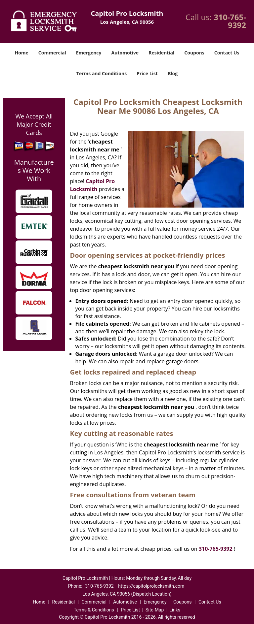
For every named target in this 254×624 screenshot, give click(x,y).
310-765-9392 (230, 21)
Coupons (194, 52)
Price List (147, 73)
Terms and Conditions (101, 73)
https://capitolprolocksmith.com (151, 586)
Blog (173, 73)
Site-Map (155, 609)
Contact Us (226, 52)
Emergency (89, 52)
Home (21, 52)
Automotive (125, 52)
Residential (161, 52)
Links (174, 609)
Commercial (52, 52)
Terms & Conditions (94, 609)
